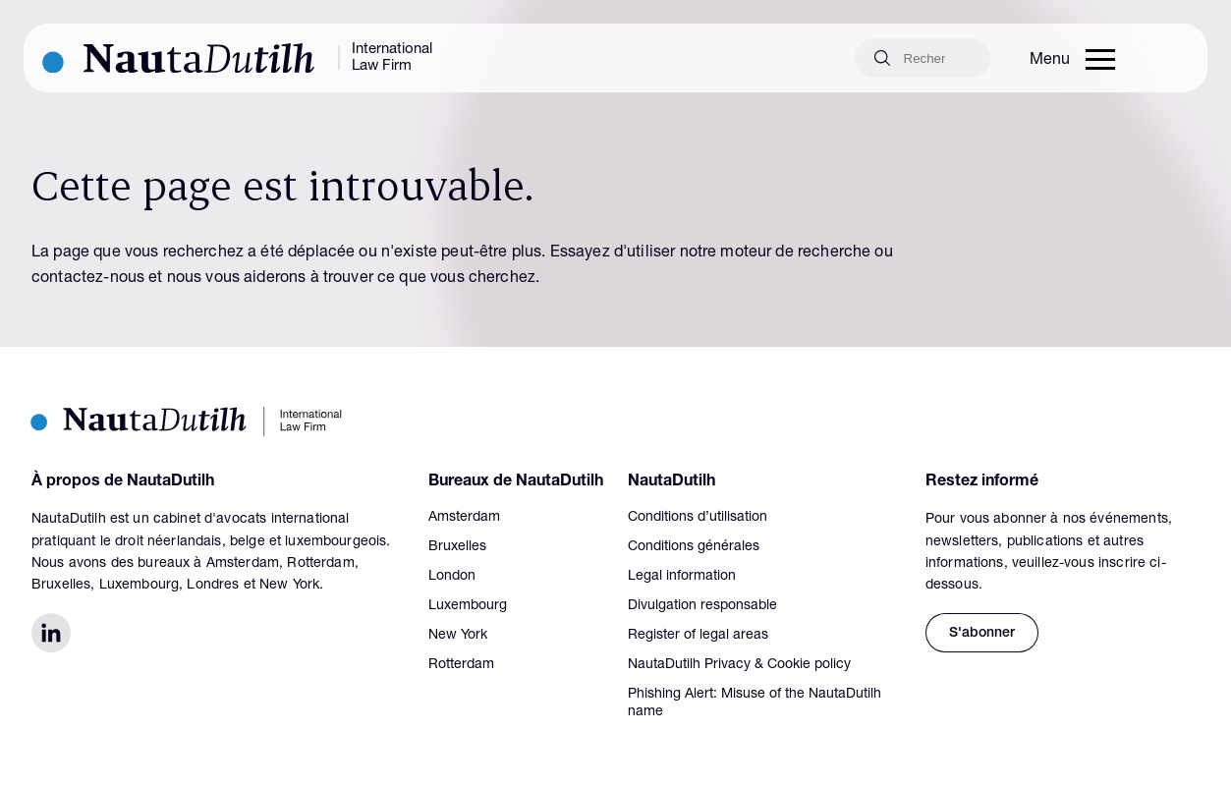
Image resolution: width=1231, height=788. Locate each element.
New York (457, 636)
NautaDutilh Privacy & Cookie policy (739, 665)
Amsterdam (464, 518)
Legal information (682, 577)
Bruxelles (457, 547)
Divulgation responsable (702, 606)
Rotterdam (461, 665)
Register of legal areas (698, 636)
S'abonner (982, 634)
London (452, 577)
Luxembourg (467, 606)
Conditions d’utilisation (697, 518)
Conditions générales (693, 547)
